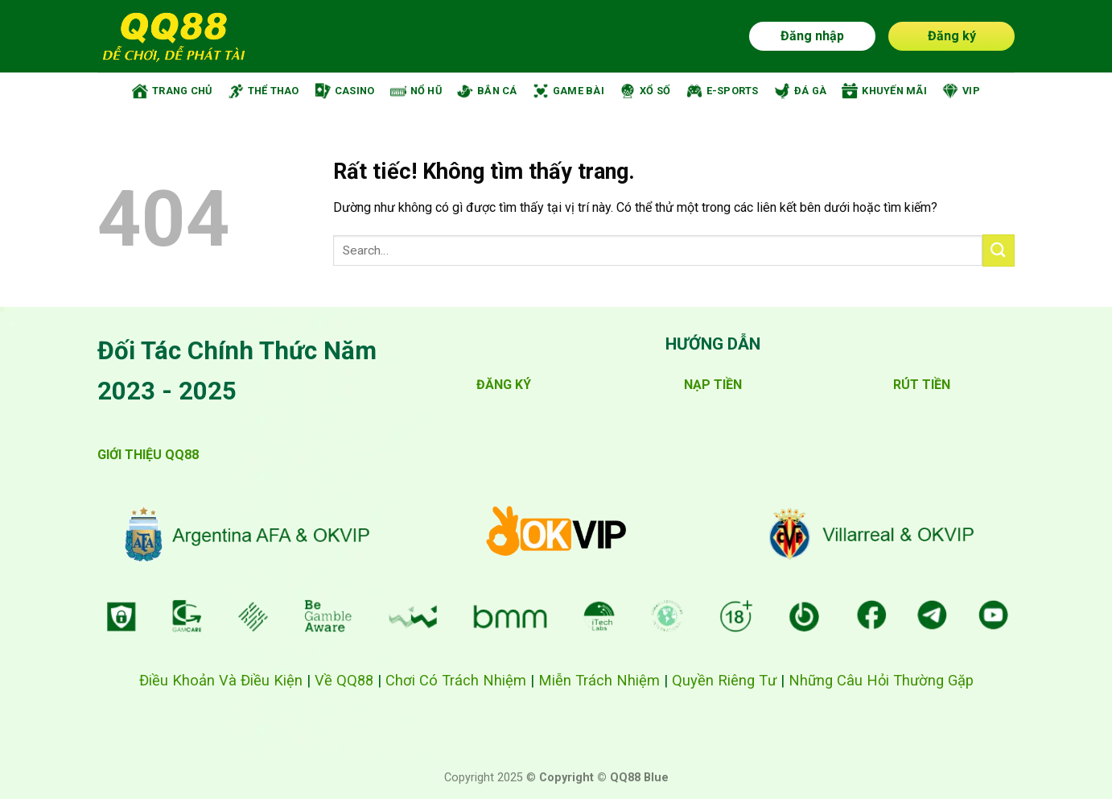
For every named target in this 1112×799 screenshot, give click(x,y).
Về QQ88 (344, 680)
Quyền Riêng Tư (724, 680)
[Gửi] (998, 250)
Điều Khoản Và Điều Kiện (221, 680)
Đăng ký (952, 35)
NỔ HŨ (416, 91)
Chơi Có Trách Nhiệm (455, 680)
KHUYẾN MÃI (884, 91)
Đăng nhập (812, 35)
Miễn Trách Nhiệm (599, 680)
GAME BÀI (568, 91)
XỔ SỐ (645, 91)
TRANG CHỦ (172, 91)
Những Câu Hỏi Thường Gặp (881, 680)
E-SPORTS (722, 91)
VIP (961, 91)
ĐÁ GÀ (800, 91)
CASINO (345, 91)
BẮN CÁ (487, 91)
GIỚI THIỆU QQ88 (148, 454)
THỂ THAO (263, 91)
